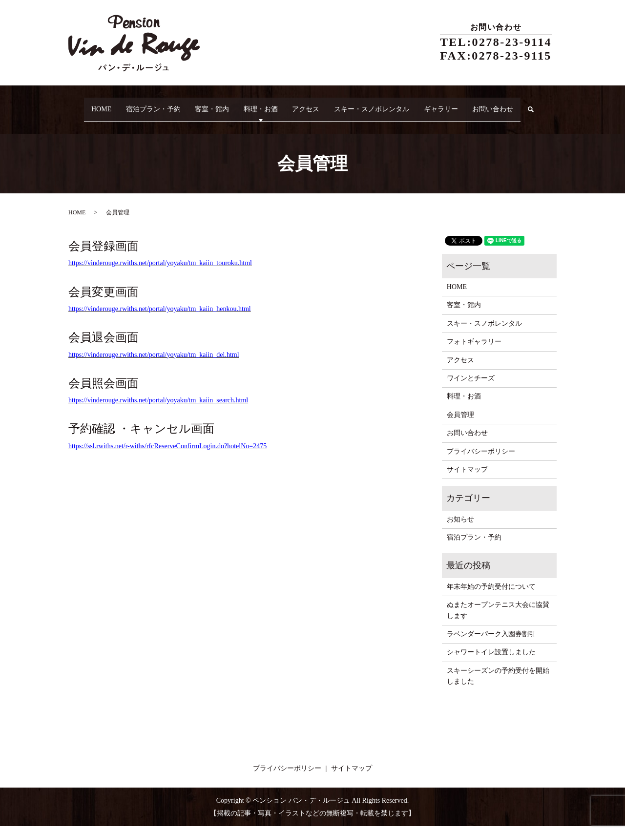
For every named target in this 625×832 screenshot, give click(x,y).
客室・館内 (211, 104)
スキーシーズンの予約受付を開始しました (498, 682)
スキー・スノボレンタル (389, 104)
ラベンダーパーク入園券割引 (491, 640)
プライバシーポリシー (481, 457)
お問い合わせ (522, 104)
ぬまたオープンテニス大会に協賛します (498, 616)
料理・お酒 (266, 104)
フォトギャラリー (474, 348)
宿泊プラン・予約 (146, 104)
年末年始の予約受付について (491, 592)
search (84, 120)
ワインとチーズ (471, 384)
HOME (89, 104)
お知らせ (460, 525)
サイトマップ (467, 475)
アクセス (317, 104)
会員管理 (460, 420)
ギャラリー (464, 104)
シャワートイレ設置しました (491, 658)
